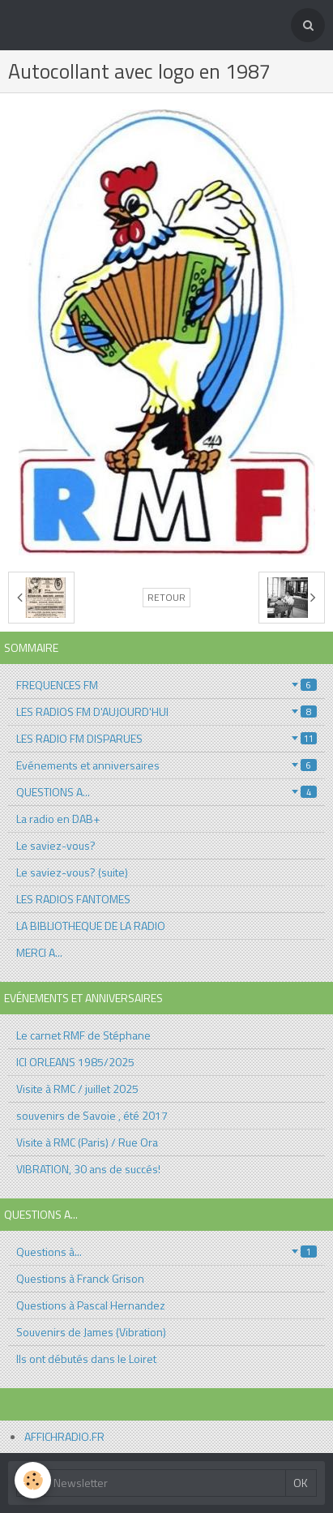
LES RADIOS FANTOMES (73, 898)
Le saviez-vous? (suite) (72, 872)
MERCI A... (39, 952)
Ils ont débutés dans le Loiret (86, 1358)
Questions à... (166, 1251)
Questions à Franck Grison (80, 1278)
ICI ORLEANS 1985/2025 (75, 1061)
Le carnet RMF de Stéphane (83, 1035)
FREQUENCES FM (166, 684)
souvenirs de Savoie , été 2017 (92, 1115)
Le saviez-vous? (56, 845)
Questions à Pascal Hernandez (90, 1305)
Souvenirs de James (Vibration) (91, 1331)
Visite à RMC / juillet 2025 (77, 1088)
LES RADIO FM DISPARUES (166, 738)
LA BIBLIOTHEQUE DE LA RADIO (90, 925)
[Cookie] (33, 1480)
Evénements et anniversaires (166, 765)
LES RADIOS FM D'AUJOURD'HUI (166, 711)
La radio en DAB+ (58, 818)
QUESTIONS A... (166, 791)
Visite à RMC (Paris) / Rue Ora (87, 1142)
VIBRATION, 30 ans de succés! (88, 1168)
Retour (166, 597)
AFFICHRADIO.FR (64, 1436)
